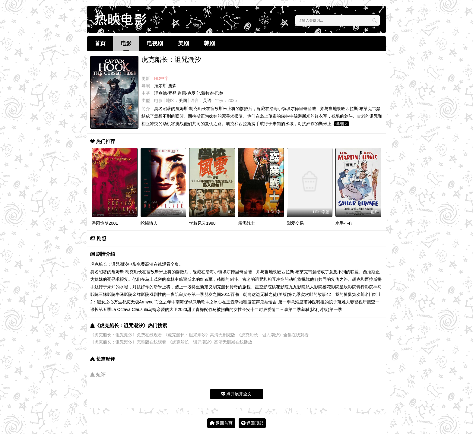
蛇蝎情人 (149, 223)
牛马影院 (124, 294)
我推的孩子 (326, 301)
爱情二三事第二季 (284, 309)
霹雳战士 (246, 223)
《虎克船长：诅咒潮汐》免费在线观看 (126, 334)
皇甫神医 (307, 301)
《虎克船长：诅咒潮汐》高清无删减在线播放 (210, 342)
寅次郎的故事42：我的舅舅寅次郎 (333, 294)
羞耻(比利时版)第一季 (321, 309)
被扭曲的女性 (229, 309)
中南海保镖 (181, 301)
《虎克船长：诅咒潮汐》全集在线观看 (273, 334)
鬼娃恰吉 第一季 (275, 301)
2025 (232, 100)
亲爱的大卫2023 (172, 309)
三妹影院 (107, 294)
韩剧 (209, 43)
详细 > (341, 123)
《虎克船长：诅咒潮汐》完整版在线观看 (128, 342)
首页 (100, 43)
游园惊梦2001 (105, 223)
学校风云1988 (202, 223)
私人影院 (314, 286)
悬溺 (295, 301)
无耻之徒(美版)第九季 (280, 294)
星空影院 (263, 286)
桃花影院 (280, 286)
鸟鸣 (152, 309)
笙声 (256, 301)
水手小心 (343, 223)
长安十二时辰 (254, 309)
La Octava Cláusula (129, 309)
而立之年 (162, 301)
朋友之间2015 (217, 294)
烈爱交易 (295, 223)
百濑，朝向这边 (245, 294)
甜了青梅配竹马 (202, 309)
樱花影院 (330, 286)
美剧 (183, 43)
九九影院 (297, 286)
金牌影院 (140, 294)
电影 (126, 43)
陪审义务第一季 (189, 294)
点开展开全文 (236, 393)
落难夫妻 (345, 301)
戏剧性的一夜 (162, 294)
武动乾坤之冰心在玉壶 (213, 301)
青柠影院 (364, 286)
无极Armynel (142, 301)
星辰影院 (347, 286)
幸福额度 (243, 301)
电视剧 (155, 43)
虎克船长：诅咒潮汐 (109, 264)
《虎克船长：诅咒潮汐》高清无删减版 (199, 334)
